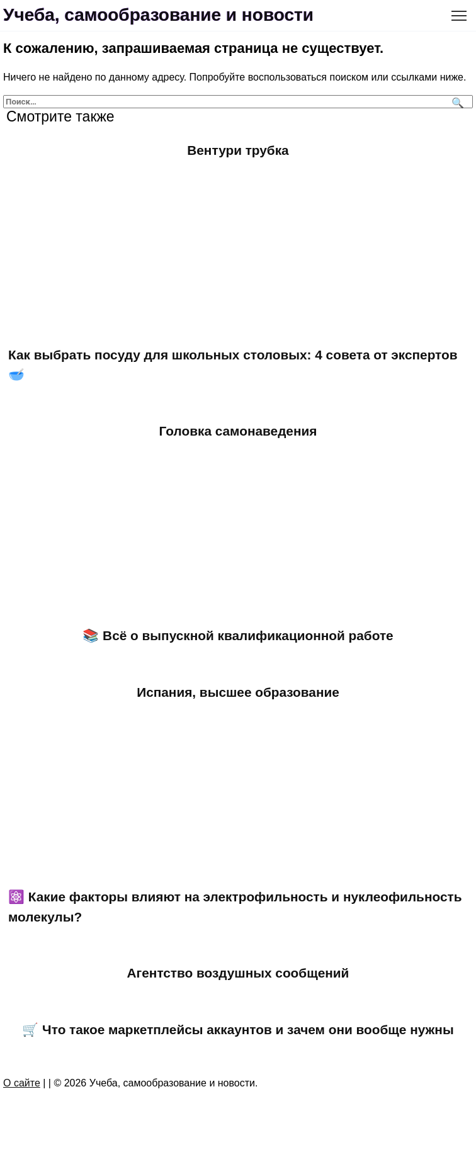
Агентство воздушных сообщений (238, 973)
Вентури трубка (237, 150)
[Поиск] (456, 101)
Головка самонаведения (238, 431)
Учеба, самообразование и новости (158, 15)
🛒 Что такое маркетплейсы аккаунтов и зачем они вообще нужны (237, 1029)
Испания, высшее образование (238, 692)
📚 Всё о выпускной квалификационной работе (237, 635)
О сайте (21, 1083)
